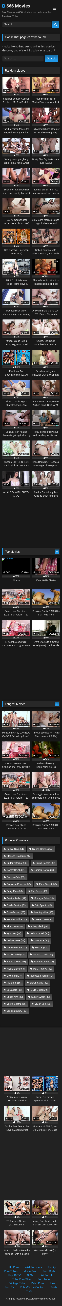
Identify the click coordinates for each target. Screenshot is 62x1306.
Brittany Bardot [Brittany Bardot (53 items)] (17, 863)
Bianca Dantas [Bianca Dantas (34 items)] (42, 849)
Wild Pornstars (33, 1267)
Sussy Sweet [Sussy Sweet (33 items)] (40, 997)
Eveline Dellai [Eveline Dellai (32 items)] (16, 898)
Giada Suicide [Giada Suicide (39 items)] (16, 905)
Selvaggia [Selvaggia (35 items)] (14, 990)
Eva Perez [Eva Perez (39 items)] (39, 891)
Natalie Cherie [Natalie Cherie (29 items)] (43, 954)
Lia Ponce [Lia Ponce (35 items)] (41, 940)
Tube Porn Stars (21, 1279)
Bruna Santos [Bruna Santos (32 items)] (45, 863)
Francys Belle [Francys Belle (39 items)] (44, 898)
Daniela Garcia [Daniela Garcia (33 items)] (44, 870)
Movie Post (30, 1271)
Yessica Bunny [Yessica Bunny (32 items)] (17, 1011)
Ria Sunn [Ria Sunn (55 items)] (14, 982)
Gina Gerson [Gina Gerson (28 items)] (16, 912)
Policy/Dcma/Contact (32, 1287)
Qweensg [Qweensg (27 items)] (14, 975)
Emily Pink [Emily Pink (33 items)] (15, 891)
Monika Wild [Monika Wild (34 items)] (15, 954)
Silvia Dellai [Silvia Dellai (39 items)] (39, 990)
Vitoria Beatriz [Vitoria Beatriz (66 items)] (16, 1004)
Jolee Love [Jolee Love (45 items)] (43, 919)
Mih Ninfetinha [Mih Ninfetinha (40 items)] (17, 947)
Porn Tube (44, 1279)
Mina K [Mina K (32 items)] (41, 947)
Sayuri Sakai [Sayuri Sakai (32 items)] (39, 982)
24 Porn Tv (47, 1275)
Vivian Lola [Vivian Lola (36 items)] (43, 1004)
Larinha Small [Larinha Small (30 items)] (39, 933)
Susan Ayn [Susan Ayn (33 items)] (15, 997)
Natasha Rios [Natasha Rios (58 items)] (16, 961)
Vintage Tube (17, 1283)
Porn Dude (49, 1271)
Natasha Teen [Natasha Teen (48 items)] (44, 961)
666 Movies (16, 6)
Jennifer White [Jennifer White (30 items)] (17, 919)
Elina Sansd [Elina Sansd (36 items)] (48, 884)
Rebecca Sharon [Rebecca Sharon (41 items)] (41, 975)
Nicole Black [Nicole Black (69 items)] (16, 968)
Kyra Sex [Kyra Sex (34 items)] (14, 933)
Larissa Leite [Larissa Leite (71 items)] (16, 940)
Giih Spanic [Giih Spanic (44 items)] (43, 905)
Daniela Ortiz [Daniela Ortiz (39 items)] (16, 877)
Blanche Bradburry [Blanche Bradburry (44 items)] (19, 856)
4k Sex (31, 1275)
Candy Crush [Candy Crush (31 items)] (16, 870)
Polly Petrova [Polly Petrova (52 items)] (42, 968)
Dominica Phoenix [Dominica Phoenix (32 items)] (19, 884)
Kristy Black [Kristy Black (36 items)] (39, 926)
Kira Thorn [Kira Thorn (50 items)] (15, 926)
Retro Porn (37, 1283)
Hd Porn (14, 1267)
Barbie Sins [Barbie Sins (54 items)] (15, 849)
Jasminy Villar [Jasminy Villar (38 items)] (43, 912)
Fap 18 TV (14, 1275)
